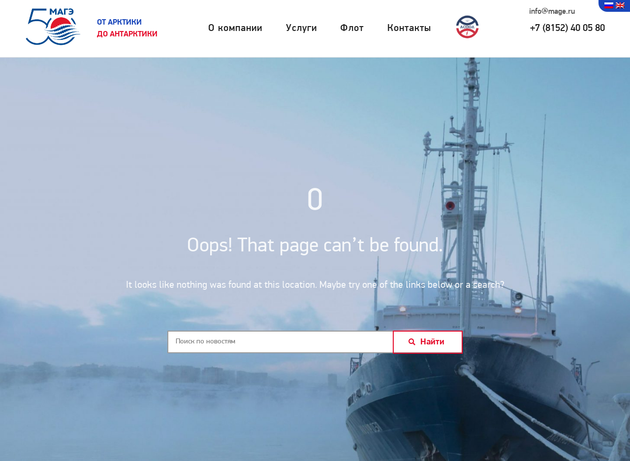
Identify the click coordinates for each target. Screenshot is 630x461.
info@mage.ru (552, 12)
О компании (235, 28)
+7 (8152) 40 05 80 (567, 28)
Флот (352, 28)
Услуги (301, 28)
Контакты (409, 28)
